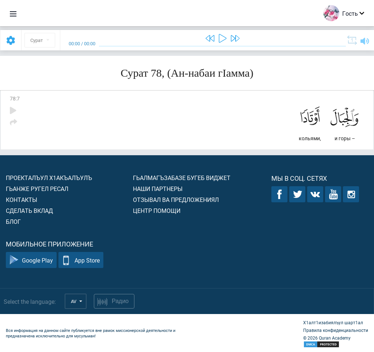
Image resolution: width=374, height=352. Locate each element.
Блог (13, 221)
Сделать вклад (29, 210)
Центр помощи (156, 210)
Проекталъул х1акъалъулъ (49, 177)
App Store (81, 260)
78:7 (15, 98)
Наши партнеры (158, 188)
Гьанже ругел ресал (37, 188)
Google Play (31, 260)
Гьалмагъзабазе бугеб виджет (181, 177)
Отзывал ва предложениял (176, 199)
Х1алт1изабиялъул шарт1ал (333, 322)
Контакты (21, 199)
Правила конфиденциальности (335, 330)
